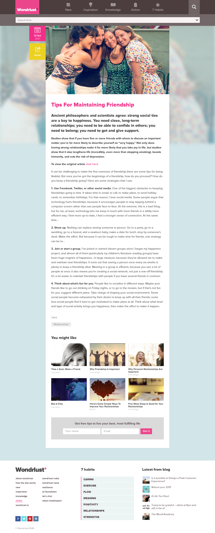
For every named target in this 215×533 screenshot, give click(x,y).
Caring (88, 479)
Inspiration (21, 491)
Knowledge (21, 496)
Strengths (91, 517)
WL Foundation (49, 491)
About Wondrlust (24, 478)
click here (92, 164)
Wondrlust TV (22, 505)
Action (19, 500)
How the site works (26, 482)
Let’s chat (47, 496)
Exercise (89, 485)
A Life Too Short (160, 496)
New (18, 487)
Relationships (61, 324)
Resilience (47, 487)
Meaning (89, 498)
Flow (87, 492)
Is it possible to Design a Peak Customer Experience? (173, 480)
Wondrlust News (50, 482)
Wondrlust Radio (50, 478)
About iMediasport (52, 500)
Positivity (90, 504)
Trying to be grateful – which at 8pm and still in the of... (173, 507)
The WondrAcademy (162, 514)
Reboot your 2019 (161, 487)
